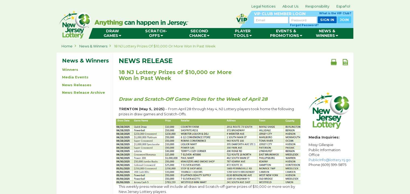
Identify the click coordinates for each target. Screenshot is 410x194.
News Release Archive (83, 92)
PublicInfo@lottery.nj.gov (331, 160)
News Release (146, 60)
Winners (70, 69)
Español (343, 6)
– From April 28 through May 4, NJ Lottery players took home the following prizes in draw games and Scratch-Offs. (206, 111)
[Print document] (334, 62)
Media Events (75, 77)
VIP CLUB (302, 14)
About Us (290, 6)
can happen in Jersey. (143, 23)
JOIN (344, 20)
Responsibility (317, 6)
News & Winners (93, 46)
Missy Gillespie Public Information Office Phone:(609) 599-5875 (330, 155)
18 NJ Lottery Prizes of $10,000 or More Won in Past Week (165, 46)
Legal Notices (263, 6)
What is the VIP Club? (335, 13)
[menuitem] (112, 33)
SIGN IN (327, 20)
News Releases (76, 85)
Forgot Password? (304, 25)
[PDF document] (345, 62)
